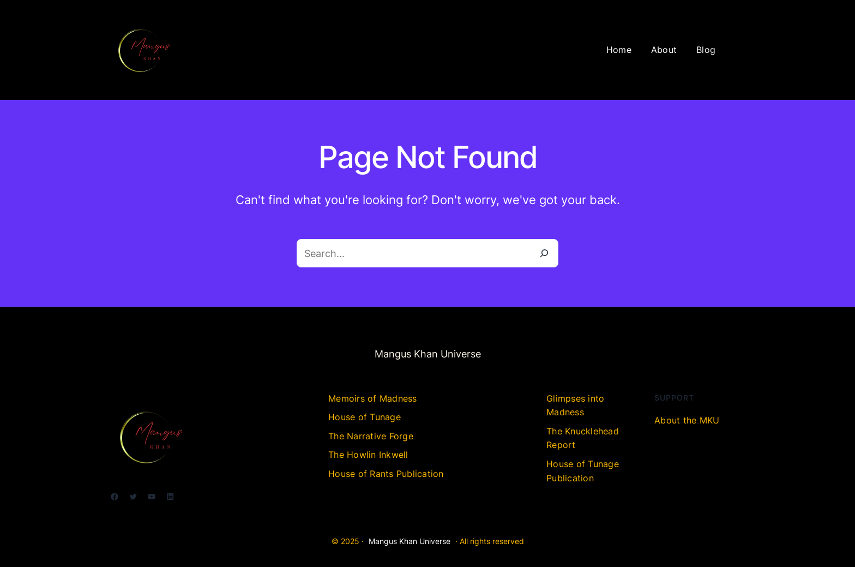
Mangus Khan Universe (409, 541)
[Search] (544, 253)
